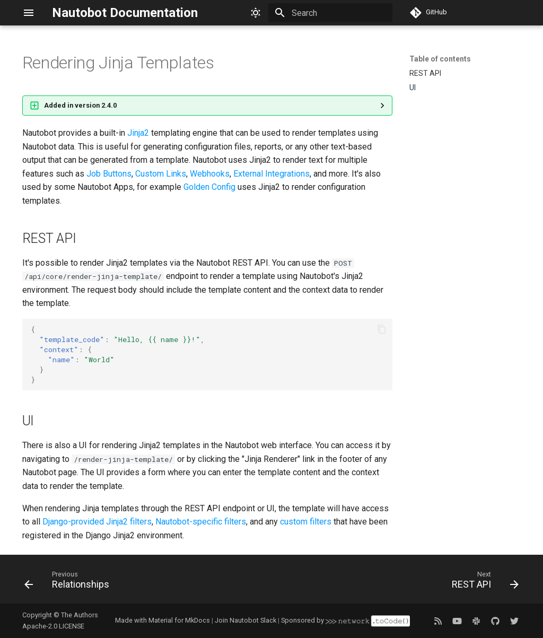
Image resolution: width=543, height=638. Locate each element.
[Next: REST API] (482, 582)
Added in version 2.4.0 (80, 105)
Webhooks (210, 174)
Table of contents (440, 59)
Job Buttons (109, 174)
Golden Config (209, 187)
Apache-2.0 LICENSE (53, 626)
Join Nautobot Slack (245, 620)
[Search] (330, 12)
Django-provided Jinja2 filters (97, 522)
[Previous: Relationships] (69, 582)
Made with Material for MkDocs (162, 620)
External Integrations (271, 174)
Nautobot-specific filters (200, 522)
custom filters (305, 522)
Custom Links (160, 174)
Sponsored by (345, 620)
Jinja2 (138, 133)
